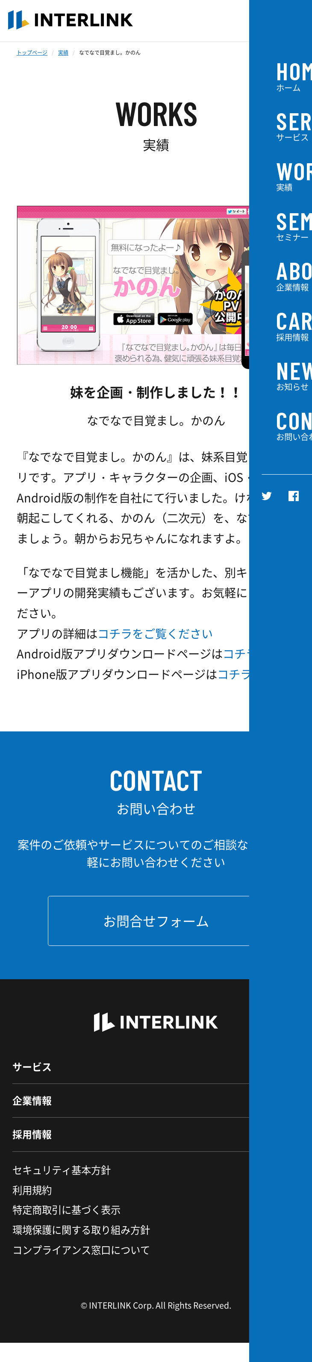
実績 (63, 52)
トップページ (32, 52)
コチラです (251, 653)
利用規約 (32, 1209)
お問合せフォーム (156, 921)
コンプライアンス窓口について (81, 1269)
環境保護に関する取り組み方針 (81, 1249)
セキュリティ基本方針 (61, 1189)
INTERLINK (70, 20)
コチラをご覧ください (155, 633)
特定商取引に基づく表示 (66, 1228)
